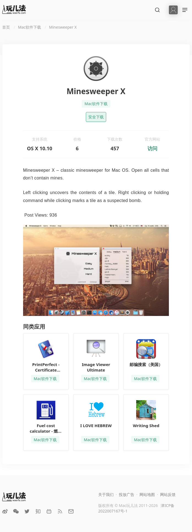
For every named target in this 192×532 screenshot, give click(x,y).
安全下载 (96, 116)
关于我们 (106, 494)
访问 (152, 148)
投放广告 (126, 494)
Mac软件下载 (95, 103)
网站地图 (147, 494)
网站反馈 (167, 494)
